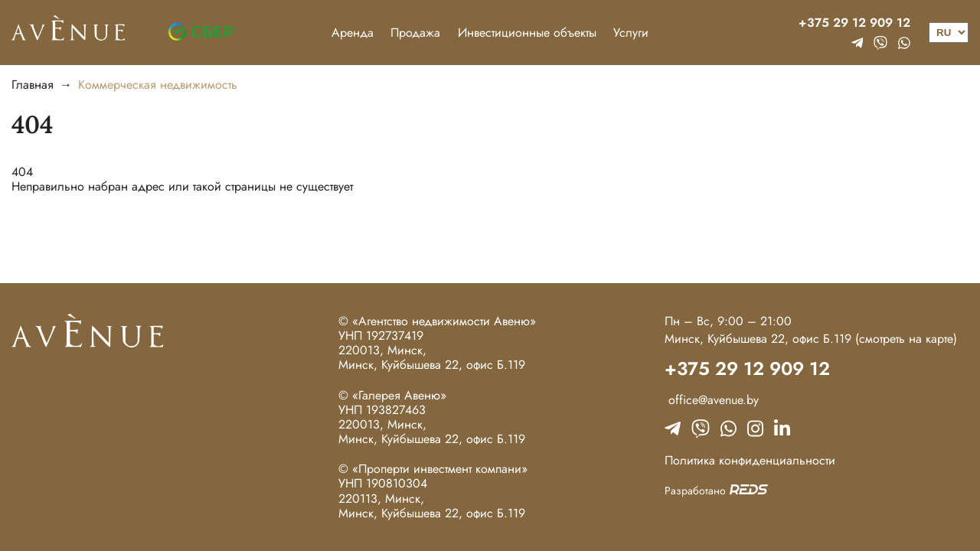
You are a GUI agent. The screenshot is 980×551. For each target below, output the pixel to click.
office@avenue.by (712, 400)
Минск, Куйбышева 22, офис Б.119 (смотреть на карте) (811, 338)
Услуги (630, 32)
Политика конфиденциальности (750, 460)
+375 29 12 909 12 (854, 22)
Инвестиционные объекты (527, 32)
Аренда (353, 32)
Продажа (415, 32)
